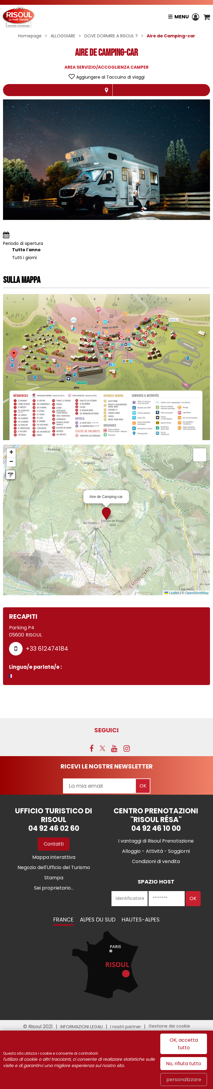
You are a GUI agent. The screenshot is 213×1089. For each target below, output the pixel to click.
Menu (181, 16)
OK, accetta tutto (184, 1044)
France (63, 919)
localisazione (106, 90)
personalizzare (183, 1079)
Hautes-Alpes (141, 919)
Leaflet (171, 593)
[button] (206, 16)
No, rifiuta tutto (183, 1063)
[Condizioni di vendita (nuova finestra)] (156, 861)
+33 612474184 (47, 648)
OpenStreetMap (196, 593)
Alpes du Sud (97, 919)
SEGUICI (106, 730)
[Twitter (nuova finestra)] (102, 748)
